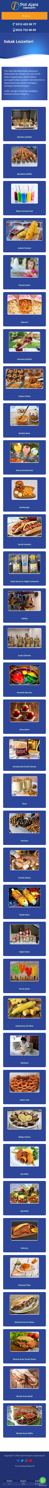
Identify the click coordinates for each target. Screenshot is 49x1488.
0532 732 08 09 (24, 30)
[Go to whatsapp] (42, 1480)
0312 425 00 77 (24, 24)
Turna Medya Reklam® (24, 1466)
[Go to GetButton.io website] (43, 1485)
